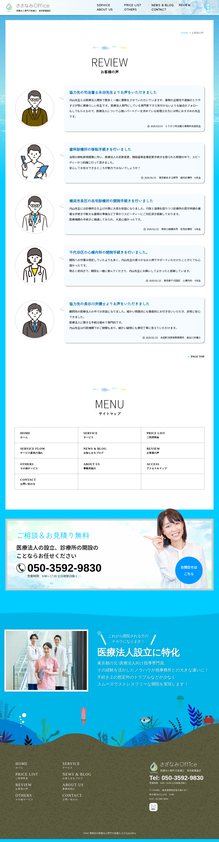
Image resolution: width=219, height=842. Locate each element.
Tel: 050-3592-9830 (171, 780)
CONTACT (159, 9)
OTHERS (130, 9)
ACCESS (174, 468)
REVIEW (185, 5)
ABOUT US (105, 9)
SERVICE (103, 5)
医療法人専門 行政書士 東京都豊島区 (33, 10)
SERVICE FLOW (48, 452)
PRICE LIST (132, 5)
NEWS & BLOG (163, 5)
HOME (48, 436)
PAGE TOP (197, 356)
